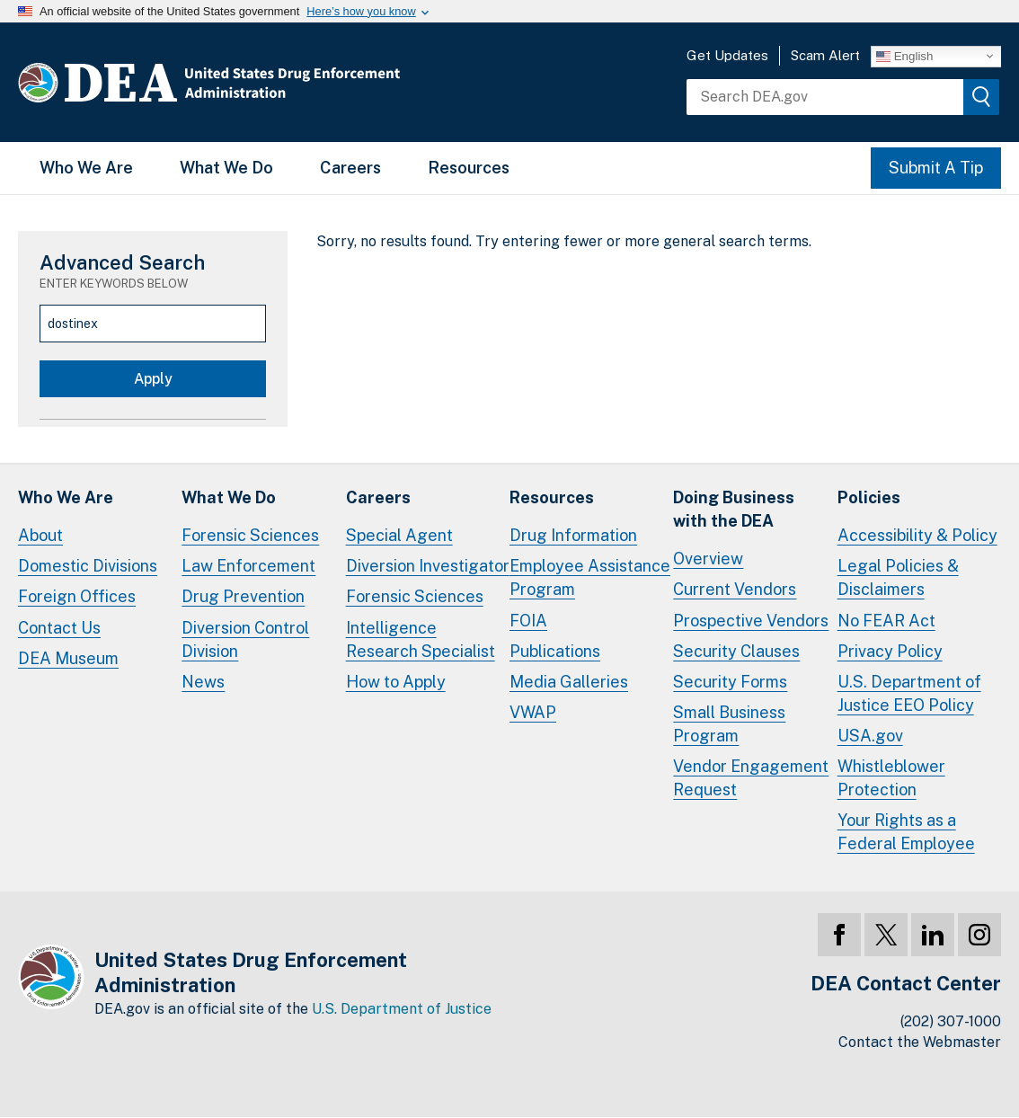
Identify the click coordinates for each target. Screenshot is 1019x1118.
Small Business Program (729, 724)
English (904, 56)
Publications (555, 651)
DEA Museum (68, 658)
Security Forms (730, 681)
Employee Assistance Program (590, 577)
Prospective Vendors (750, 620)
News (203, 681)
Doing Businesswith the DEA (733, 509)
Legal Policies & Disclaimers (898, 577)
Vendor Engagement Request (750, 778)
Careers (350, 167)
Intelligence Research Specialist (420, 639)
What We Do (226, 167)
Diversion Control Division (245, 639)
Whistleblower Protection (891, 778)
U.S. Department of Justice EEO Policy (909, 693)
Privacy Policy (890, 651)
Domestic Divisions (87, 565)
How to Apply (396, 681)
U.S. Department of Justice (402, 1008)
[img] (981, 97)
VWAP (533, 712)
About (40, 535)
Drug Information (573, 535)
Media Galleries (569, 681)
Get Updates (727, 55)
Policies (868, 497)
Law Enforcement (248, 565)
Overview (708, 558)
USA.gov (870, 735)
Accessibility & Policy (917, 535)
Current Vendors (734, 589)
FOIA (528, 620)
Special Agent (399, 535)
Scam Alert (825, 55)
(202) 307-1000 (950, 1021)
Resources (469, 167)
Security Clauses (736, 651)
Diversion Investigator (428, 565)
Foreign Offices (77, 596)
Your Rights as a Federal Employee (906, 832)
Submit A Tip (936, 167)
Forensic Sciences (250, 535)
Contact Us (59, 627)
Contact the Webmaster (919, 1042)
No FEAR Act (886, 620)
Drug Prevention (243, 596)
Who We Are (86, 167)
